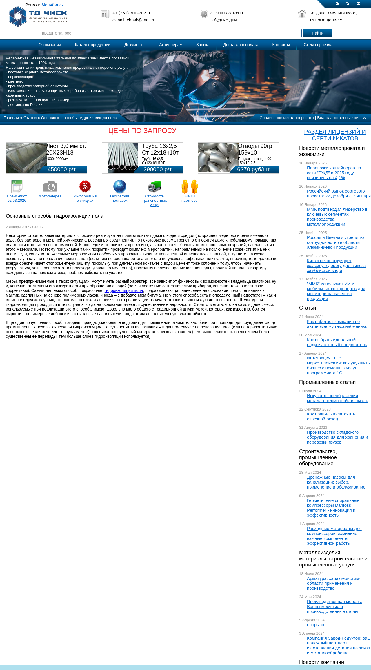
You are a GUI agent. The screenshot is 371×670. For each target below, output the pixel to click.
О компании (50, 44)
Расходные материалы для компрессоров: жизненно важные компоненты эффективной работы (334, 536)
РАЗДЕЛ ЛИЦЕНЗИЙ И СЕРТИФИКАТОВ (335, 134)
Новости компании (321, 662)
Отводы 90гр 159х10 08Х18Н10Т (255, 152)
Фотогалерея (50, 196)
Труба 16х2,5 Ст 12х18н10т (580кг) (160, 152)
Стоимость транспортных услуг (154, 200)
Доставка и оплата (241, 44)
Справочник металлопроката (287, 117)
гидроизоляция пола (124, 290)
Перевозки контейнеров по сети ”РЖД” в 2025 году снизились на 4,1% (334, 172)
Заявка (202, 44)
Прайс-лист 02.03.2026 (17, 198)
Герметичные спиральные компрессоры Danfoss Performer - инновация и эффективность (333, 508)
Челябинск (52, 4)
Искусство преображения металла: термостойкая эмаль (337, 398)
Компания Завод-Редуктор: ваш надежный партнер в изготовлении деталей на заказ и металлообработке (339, 645)
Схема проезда (318, 44)
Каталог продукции (93, 44)
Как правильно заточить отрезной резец (331, 416)
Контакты (281, 44)
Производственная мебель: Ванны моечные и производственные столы (334, 606)
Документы (134, 44)
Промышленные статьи (327, 382)
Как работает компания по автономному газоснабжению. (337, 324)
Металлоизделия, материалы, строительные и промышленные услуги (333, 559)
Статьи (307, 308)
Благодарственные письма (342, 117)
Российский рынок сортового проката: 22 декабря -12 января (339, 193)
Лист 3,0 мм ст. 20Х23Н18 (66, 149)
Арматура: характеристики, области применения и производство (334, 583)
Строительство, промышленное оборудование (318, 457)
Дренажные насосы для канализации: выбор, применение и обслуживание (336, 482)
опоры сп (316, 624)
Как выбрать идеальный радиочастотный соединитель (337, 342)
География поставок (119, 198)
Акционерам (170, 44)
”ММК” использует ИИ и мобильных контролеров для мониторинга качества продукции (336, 291)
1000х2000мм (57, 159)
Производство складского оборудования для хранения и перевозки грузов (337, 437)
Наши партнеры (189, 198)
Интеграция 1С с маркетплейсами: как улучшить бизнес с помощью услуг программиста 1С (338, 365)
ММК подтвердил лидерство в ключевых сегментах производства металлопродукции (337, 216)
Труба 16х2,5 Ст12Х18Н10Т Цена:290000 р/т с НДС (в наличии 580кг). (160, 165)
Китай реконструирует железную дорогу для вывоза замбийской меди (336, 265)
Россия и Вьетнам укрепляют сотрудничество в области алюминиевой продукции (336, 242)
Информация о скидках (85, 198)
